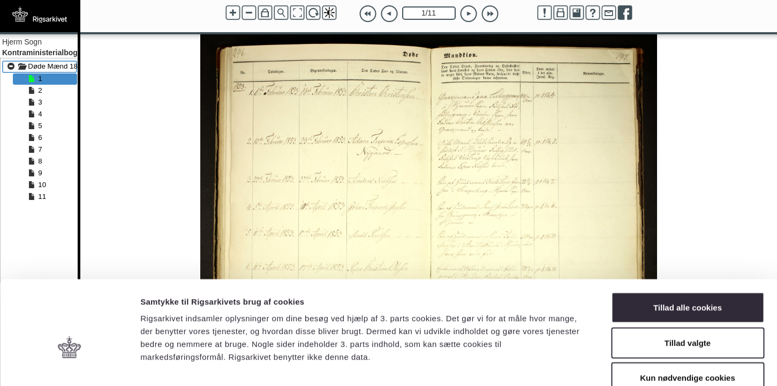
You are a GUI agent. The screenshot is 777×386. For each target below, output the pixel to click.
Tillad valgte (688, 280)
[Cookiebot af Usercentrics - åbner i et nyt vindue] (69, 365)
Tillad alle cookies (687, 245)
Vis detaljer (556, 364)
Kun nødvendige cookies (687, 315)
